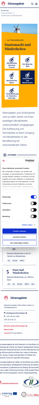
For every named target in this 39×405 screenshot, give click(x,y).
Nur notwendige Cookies (19, 243)
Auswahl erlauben (19, 237)
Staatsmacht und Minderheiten (11, 16)
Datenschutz (8, 329)
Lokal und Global (6, 13)
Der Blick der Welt (27, 65)
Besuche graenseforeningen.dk (15, 326)
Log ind (6, 333)
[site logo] (15, 4)
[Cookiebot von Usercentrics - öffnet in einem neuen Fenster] (28, 161)
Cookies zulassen (19, 231)
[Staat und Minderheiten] (19, 277)
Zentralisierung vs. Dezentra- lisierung (12, 96)
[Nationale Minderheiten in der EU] (19, 252)
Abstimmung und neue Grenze (12, 65)
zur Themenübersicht (15, 40)
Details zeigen (27, 225)
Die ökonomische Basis (11, 81)
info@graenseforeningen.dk (15, 313)
